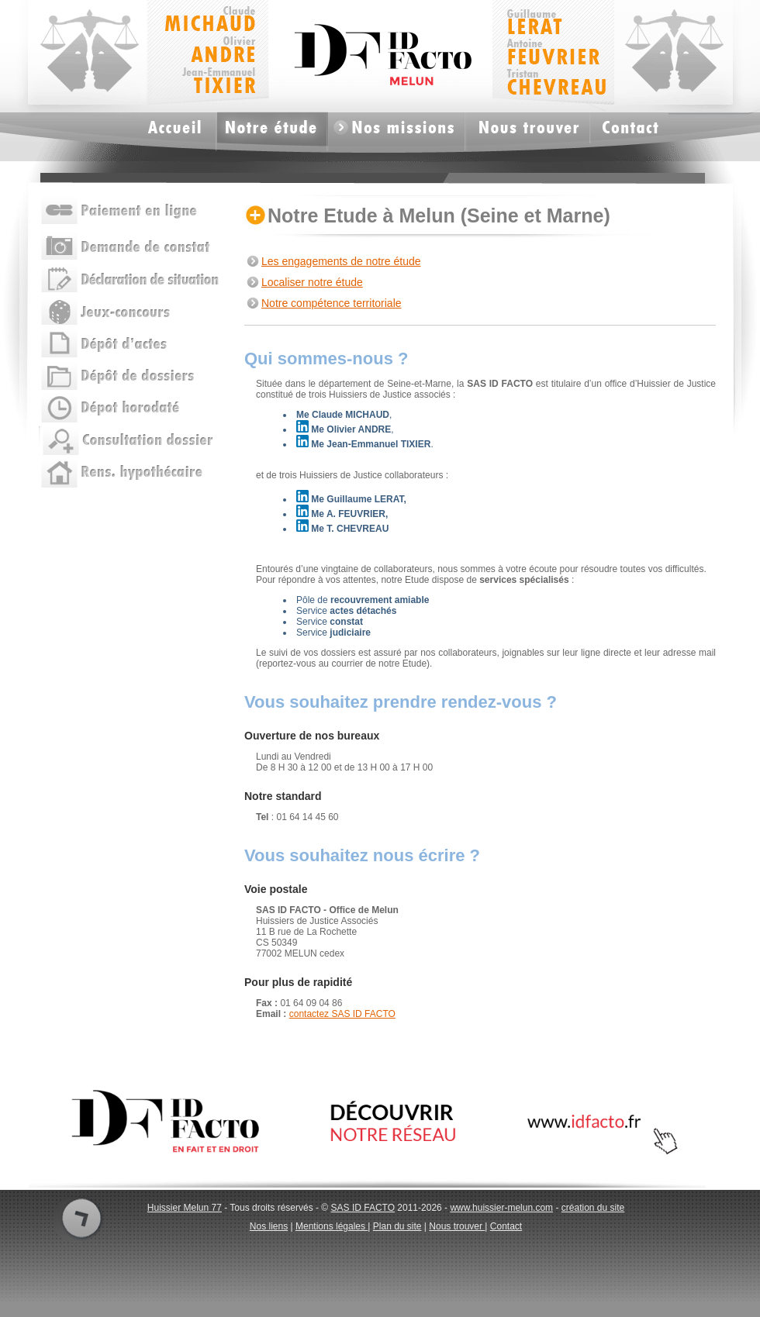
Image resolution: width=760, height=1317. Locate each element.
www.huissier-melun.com (501, 1207)
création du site (592, 1207)
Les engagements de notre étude (341, 261)
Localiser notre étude (312, 282)
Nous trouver (457, 1226)
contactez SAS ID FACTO (342, 1013)
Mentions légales (331, 1226)
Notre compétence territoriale (331, 303)
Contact (506, 1226)
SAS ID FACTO (363, 1207)
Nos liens (269, 1226)
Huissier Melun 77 (184, 1207)
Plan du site (397, 1226)
